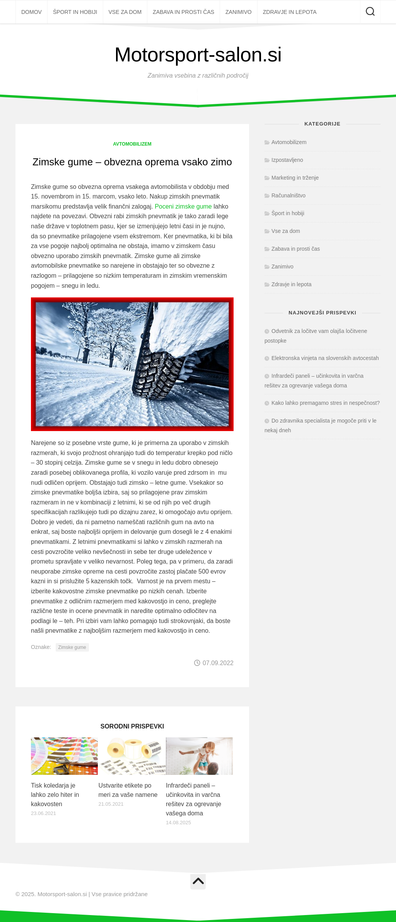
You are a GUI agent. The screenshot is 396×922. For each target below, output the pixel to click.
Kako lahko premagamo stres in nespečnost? (325, 403)
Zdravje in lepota (290, 12)
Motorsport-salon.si (198, 54)
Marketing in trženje (295, 178)
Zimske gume (72, 647)
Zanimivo (238, 12)
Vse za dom (125, 12)
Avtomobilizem (132, 144)
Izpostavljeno (287, 160)
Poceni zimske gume (183, 206)
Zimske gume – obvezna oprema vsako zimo (132, 162)
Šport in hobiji (75, 12)
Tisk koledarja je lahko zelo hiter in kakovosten (55, 794)
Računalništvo (288, 195)
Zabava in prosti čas (183, 12)
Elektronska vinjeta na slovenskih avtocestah (325, 358)
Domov (31, 12)
